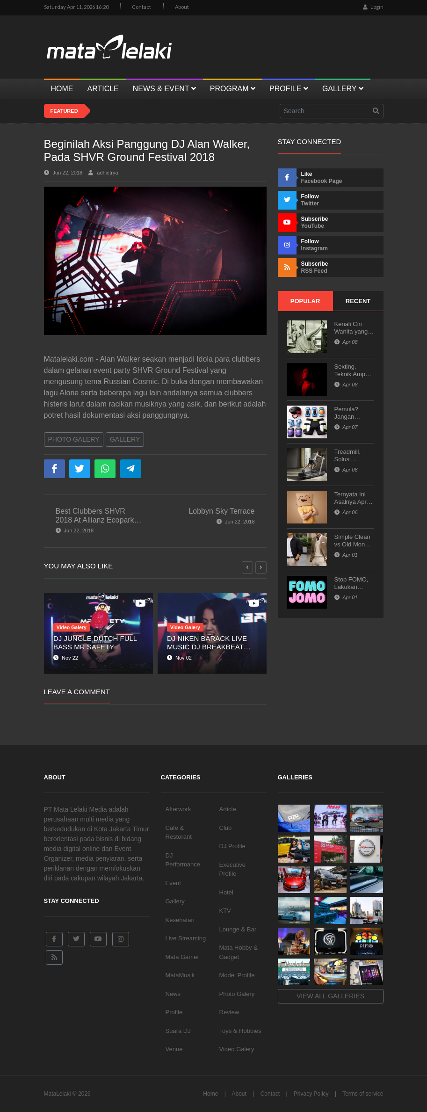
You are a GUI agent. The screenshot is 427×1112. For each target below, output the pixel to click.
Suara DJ (178, 1030)
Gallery (125, 439)
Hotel (226, 892)
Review (229, 1012)
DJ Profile (232, 846)
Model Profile (237, 975)
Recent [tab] (358, 301)
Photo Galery (74, 439)
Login (373, 7)
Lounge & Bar (238, 929)
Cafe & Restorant (179, 832)
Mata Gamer (182, 956)
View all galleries (330, 996)
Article (227, 809)
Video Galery (236, 1049)
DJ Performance (183, 860)
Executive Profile (232, 869)
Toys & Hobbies (240, 1030)
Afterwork (178, 809)
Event (173, 883)
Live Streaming (186, 938)
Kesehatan (180, 919)
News (173, 993)
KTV (225, 910)
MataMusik (180, 975)
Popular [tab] (305, 301)
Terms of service (362, 1093)
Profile (174, 1012)
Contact (141, 7)
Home (210, 1093)
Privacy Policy (311, 1093)
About (182, 7)
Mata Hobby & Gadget (238, 952)
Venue (174, 1049)
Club (225, 827)
